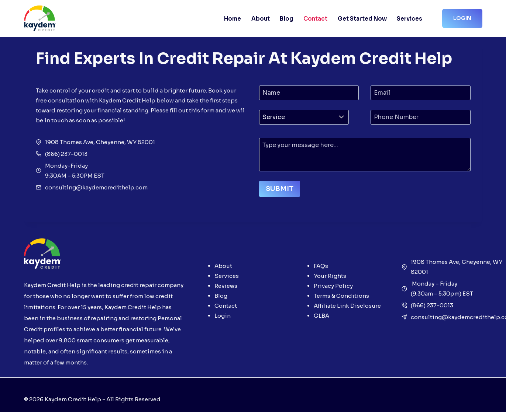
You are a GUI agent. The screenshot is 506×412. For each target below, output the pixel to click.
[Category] (304, 117)
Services (409, 18)
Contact (315, 18)
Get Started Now (362, 18)
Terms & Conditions (341, 295)
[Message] (365, 155)
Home (232, 18)
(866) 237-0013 (432, 305)
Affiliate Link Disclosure (347, 305)
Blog (286, 18)
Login (462, 18)
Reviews (225, 285)
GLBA (321, 315)
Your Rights (330, 275)
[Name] (309, 92)
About (260, 18)
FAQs (321, 265)
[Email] (421, 92)
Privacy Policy (333, 285)
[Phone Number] (421, 117)
